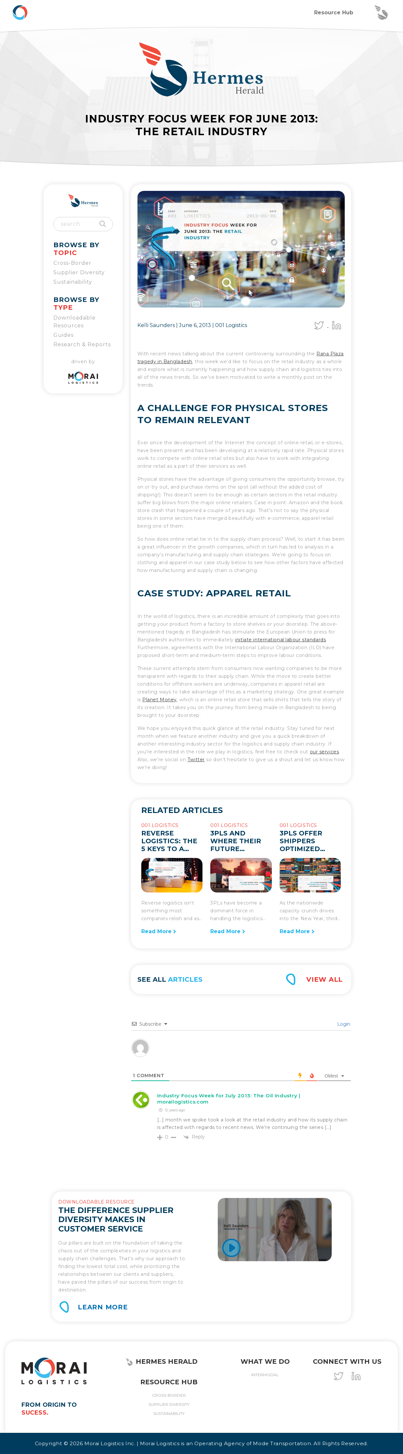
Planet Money (159, 700)
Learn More (103, 1307)
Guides (63, 335)
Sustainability (72, 282)
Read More (158, 931)
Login (343, 1024)
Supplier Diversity (79, 272)
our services (324, 752)
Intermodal (265, 1374)
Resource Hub (333, 12)
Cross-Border (72, 263)
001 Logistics (231, 325)
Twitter (196, 760)
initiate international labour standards (280, 640)
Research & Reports (82, 344)
